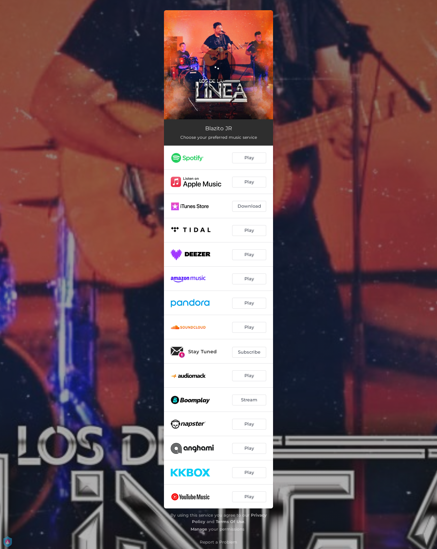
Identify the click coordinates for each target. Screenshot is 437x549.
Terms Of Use (230, 521)
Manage (199, 529)
